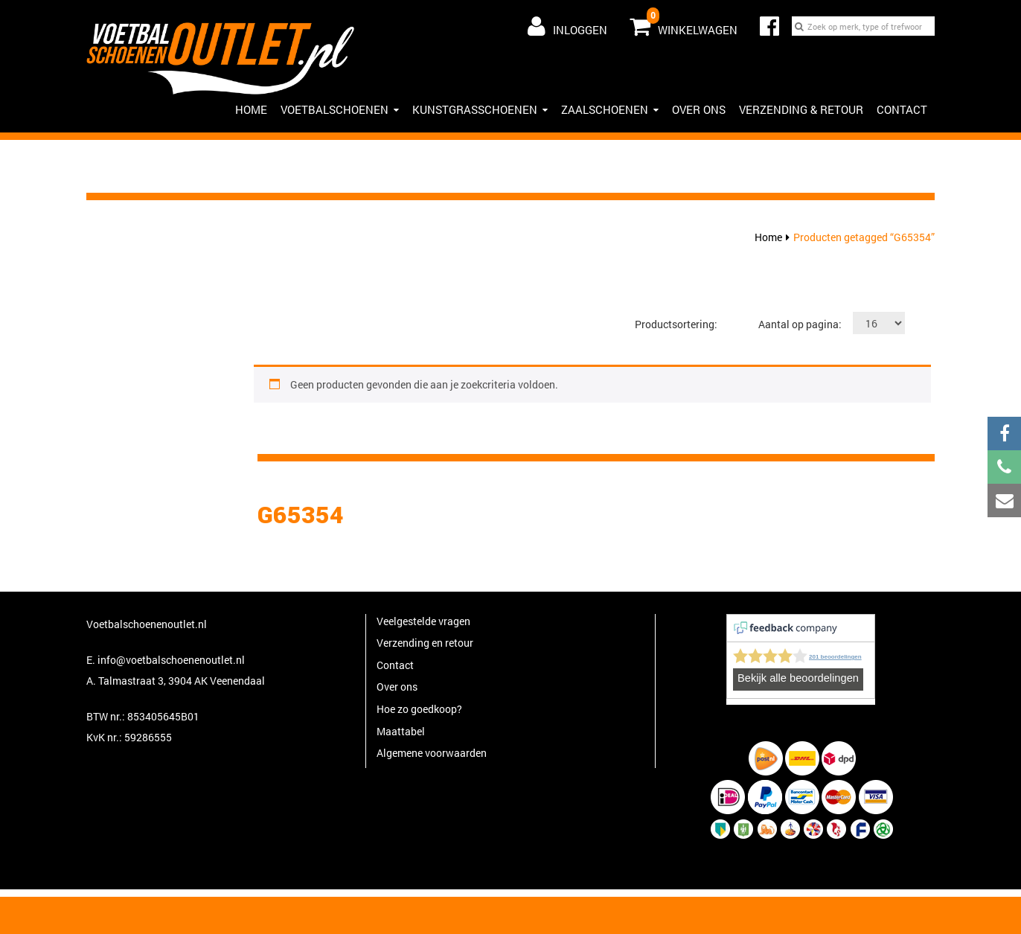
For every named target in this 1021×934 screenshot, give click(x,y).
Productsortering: (676, 324)
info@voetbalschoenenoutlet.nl (171, 660)
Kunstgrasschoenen (480, 109)
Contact (902, 109)
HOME (251, 109)
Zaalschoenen (610, 109)
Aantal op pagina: (800, 324)
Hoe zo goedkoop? (419, 709)
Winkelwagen (683, 23)
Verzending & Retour (801, 109)
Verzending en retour (425, 643)
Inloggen (567, 26)
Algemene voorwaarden (432, 753)
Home (768, 237)
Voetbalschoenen (340, 109)
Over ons (699, 109)
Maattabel (401, 731)
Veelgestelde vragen (423, 621)
